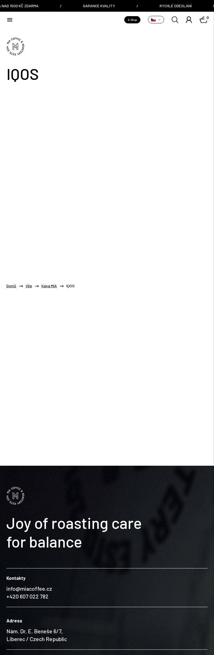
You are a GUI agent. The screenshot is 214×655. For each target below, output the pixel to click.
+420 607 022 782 (27, 558)
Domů (11, 286)
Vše (29, 286)
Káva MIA (49, 286)
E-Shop (132, 19)
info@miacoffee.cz (29, 550)
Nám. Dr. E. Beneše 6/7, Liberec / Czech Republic (36, 597)
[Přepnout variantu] (156, 19)
